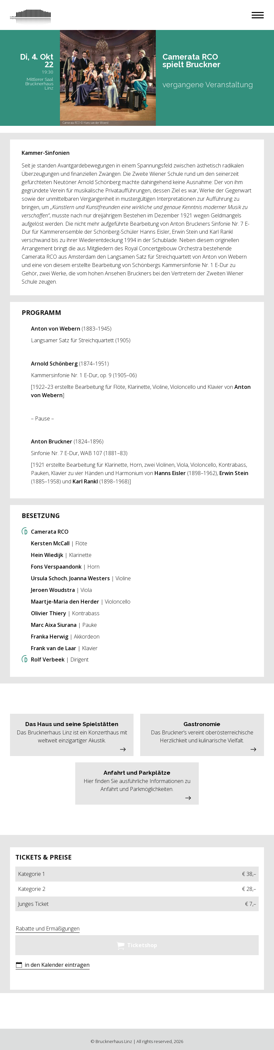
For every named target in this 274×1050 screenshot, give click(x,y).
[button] (257, 15)
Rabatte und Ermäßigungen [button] (48, 928)
